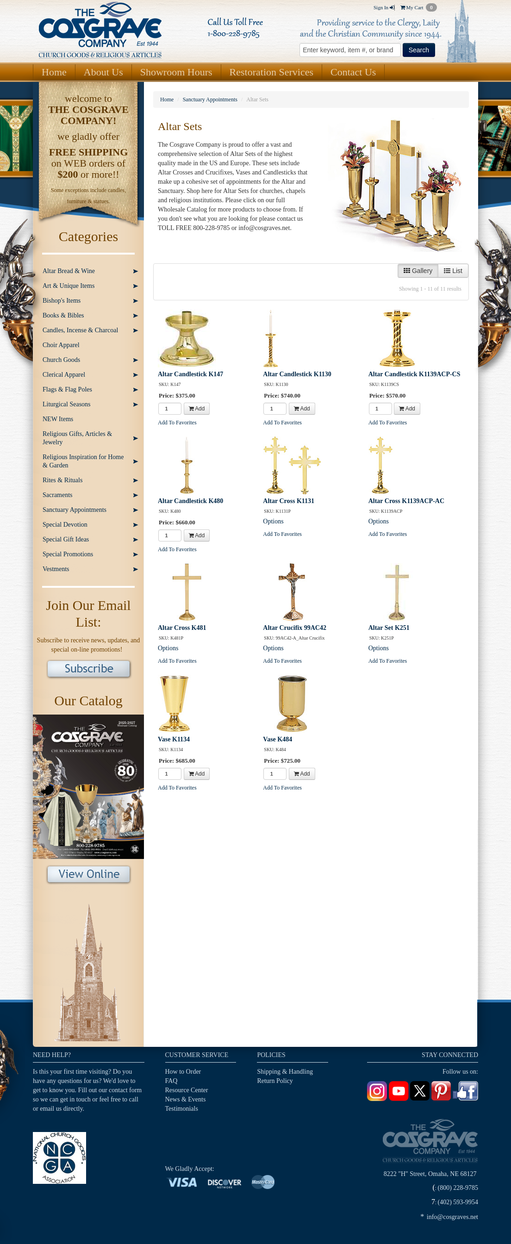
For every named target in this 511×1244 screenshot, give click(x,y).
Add (197, 408)
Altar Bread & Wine (69, 270)
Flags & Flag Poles (67, 389)
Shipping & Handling (285, 1071)
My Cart (418, 7)
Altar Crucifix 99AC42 (294, 627)
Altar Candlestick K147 (190, 374)
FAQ (171, 1080)
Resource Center (186, 1090)
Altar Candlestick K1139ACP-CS (414, 374)
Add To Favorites (177, 422)
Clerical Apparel (64, 374)
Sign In (384, 7)
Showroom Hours (176, 72)
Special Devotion (65, 524)
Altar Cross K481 (182, 627)
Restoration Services (271, 72)
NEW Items (58, 419)
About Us (103, 72)
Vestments (56, 569)
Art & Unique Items (68, 285)
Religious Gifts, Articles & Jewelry (77, 438)
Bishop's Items (62, 300)
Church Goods (61, 359)
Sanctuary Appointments (74, 509)
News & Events (185, 1099)
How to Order (183, 1071)
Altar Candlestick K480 (190, 501)
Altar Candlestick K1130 (297, 374)
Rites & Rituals (62, 480)
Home (54, 72)
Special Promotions (68, 554)
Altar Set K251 (389, 627)
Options (273, 521)
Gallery (418, 270)
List (453, 270)
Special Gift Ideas (66, 539)
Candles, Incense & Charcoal (80, 330)
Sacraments (58, 494)
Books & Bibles (63, 315)
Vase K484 (277, 739)
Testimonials (181, 1108)
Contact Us (353, 72)
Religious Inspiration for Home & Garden (83, 461)
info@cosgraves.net (452, 1216)
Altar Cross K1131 (288, 501)
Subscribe (88, 669)
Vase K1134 (174, 739)
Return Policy (275, 1080)
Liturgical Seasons (67, 404)
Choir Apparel (61, 345)
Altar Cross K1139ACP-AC (406, 501)
